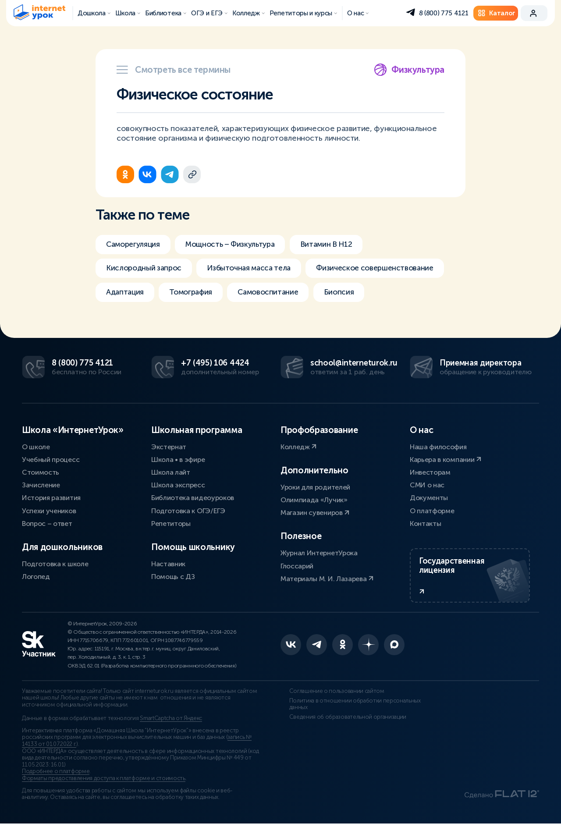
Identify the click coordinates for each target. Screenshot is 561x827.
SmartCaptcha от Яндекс (171, 722)
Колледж (298, 446)
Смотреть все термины (174, 70)
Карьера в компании (445, 458)
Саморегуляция (134, 244)
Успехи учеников (49, 510)
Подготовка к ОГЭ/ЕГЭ (188, 510)
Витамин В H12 (338, 244)
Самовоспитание (276, 293)
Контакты (425, 522)
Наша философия (438, 446)
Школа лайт (170, 471)
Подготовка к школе (55, 563)
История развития (51, 497)
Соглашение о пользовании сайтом (328, 695)
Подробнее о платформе (55, 775)
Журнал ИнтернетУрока (319, 552)
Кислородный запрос (145, 269)
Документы (429, 497)
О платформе (432, 510)
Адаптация (126, 293)
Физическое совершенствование (387, 269)
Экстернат (168, 446)
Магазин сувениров (314, 512)
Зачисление (41, 484)
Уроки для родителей (315, 486)
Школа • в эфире (178, 458)
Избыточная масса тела (255, 269)
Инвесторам (430, 471)
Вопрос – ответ (47, 522)
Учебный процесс (50, 458)
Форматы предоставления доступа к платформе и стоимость (103, 782)
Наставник (168, 563)
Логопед (36, 576)
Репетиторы (171, 522)
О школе (36, 446)
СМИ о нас (427, 484)
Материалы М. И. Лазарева (326, 578)
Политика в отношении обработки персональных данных (346, 707)
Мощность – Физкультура (236, 244)
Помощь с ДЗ (173, 576)
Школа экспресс (178, 484)
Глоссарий (296, 565)
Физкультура (409, 69)
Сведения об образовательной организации (339, 720)
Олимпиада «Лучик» (314, 499)
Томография (195, 293)
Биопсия (349, 293)
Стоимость (40, 471)
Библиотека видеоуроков (192, 497)
